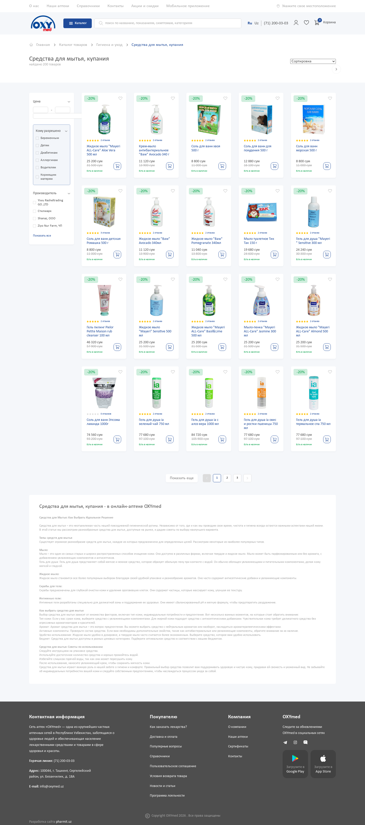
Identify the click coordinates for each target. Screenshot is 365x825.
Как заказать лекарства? (168, 727)
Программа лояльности (167, 796)
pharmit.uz (64, 822)
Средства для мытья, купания (157, 45)
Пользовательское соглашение (173, 766)
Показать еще (182, 478)
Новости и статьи (162, 786)
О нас (34, 6)
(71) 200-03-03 (276, 23)
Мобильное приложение (188, 6)
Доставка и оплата (163, 737)
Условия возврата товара (168, 776)
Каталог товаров (73, 45)
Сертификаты (238, 746)
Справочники (88, 6)
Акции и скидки (145, 6)
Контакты (115, 6)
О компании (237, 727)
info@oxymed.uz (52, 786)
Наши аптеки (58, 6)
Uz (256, 23)
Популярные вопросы (166, 746)
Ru (250, 23)
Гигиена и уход (109, 45)
